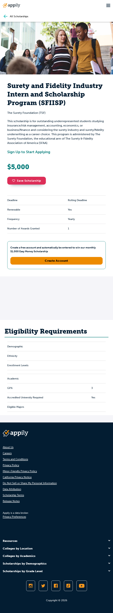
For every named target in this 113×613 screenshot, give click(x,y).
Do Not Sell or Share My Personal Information (30, 483)
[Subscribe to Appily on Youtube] (81, 586)
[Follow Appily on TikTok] (68, 586)
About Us (8, 447)
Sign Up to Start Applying (28, 152)
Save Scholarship (26, 180)
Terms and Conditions (15, 459)
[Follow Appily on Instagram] (30, 586)
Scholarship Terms (13, 495)
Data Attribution (12, 489)
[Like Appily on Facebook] (55, 586)
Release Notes (11, 501)
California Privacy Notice (17, 477)
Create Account (56, 260)
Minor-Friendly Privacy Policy (20, 471)
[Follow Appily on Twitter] (43, 586)
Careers (7, 453)
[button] (14, 180)
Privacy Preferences (14, 516)
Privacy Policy (11, 465)
